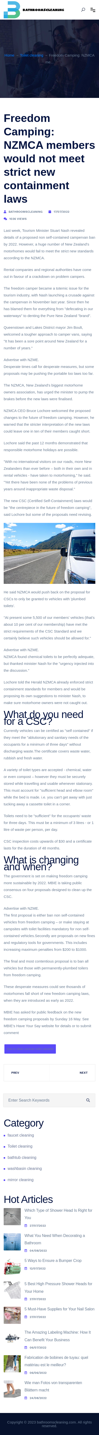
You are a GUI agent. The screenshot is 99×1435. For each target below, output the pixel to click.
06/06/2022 (36, 1372)
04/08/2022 (36, 1250)
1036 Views (18, 219)
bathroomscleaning (26, 211)
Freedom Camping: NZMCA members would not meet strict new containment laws (49, 158)
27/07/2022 (35, 1225)
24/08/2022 (36, 1398)
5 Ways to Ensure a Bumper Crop (53, 1261)
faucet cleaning (21, 1135)
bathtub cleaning (22, 1157)
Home (9, 55)
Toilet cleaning (31, 55)
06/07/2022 (35, 1347)
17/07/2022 (61, 211)
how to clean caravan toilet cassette (30, 1049)
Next (84, 1072)
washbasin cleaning (25, 1168)
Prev (15, 1072)
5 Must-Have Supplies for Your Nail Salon (60, 1309)
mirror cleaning (21, 1180)
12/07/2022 (35, 1268)
